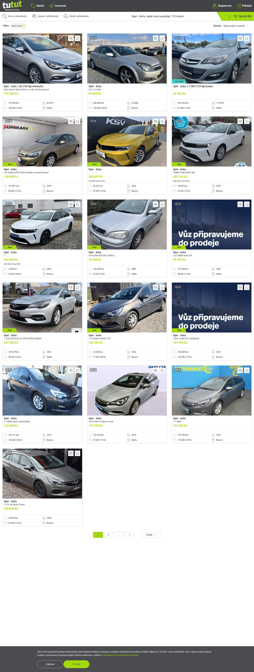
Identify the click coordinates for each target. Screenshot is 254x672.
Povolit (76, 664)
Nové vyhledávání (14, 16)
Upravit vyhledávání (45, 16)
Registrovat (221, 6)
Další (151, 534)
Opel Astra (18, 25)
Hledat (37, 6)
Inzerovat (57, 6)
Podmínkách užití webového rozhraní (119, 655)
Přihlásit (244, 6)
